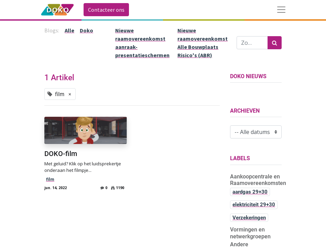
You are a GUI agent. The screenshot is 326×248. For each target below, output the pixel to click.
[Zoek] (275, 42)
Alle (69, 30)
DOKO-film (60, 153)
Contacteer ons (106, 9)
